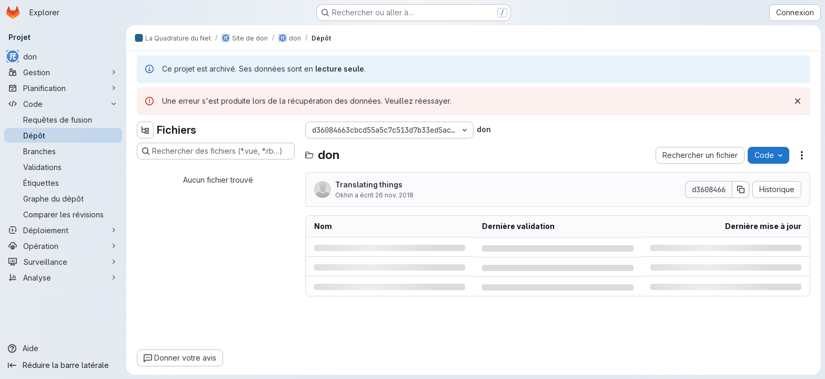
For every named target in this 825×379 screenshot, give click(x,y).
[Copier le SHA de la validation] (740, 189)
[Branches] (63, 151)
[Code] (63, 103)
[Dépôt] (63, 135)
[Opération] (63, 245)
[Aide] (63, 348)
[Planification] (63, 88)
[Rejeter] (797, 101)
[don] (63, 56)
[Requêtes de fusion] (63, 119)
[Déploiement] (63, 230)
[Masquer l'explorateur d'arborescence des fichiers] (145, 130)
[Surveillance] (63, 261)
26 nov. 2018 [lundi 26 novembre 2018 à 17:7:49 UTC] (394, 195)
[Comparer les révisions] (63, 214)
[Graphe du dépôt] (63, 198)
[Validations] (63, 166)
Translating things (369, 184)
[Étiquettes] (63, 182)
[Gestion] (63, 72)
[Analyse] (63, 277)
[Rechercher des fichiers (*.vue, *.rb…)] (216, 151)
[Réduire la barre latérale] (63, 365)
